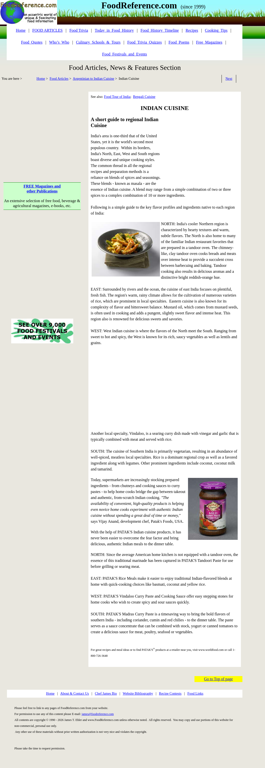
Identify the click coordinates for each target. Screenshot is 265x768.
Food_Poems (179, 42)
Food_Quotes (31, 42)
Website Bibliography (138, 693)
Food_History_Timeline (160, 30)
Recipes (192, 30)
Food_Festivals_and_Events (124, 54)
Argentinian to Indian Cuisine (93, 79)
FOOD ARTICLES (47, 30)
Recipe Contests (170, 693)
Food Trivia (78, 30)
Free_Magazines (209, 42)
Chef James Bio (106, 693)
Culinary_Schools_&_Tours (98, 42)
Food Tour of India (117, 97)
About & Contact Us (74, 693)
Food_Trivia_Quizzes (144, 42)
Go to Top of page (218, 679)
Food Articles (59, 79)
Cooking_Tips (216, 30)
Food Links (195, 693)
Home (41, 79)
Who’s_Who (59, 42)
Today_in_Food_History (114, 30)
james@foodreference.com (98, 714)
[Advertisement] (42, 126)
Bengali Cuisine (144, 97)
